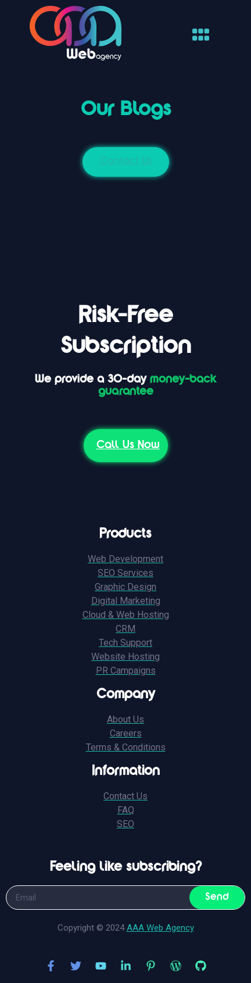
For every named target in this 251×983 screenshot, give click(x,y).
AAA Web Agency (160, 928)
